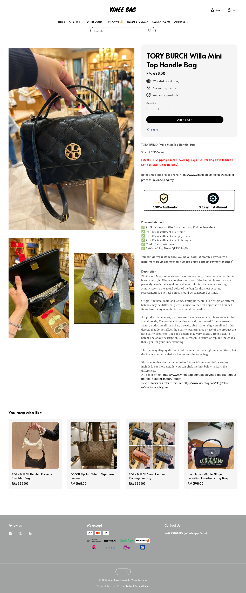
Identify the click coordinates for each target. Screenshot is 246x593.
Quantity (151, 103)
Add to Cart (185, 119)
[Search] (150, 30)
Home (61, 21)
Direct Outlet (94, 21)
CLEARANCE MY (161, 21)
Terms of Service (106, 586)
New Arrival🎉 (114, 21)
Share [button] (152, 129)
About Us (179, 21)
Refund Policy (142, 586)
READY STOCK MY (137, 21)
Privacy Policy (124, 586)
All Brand (74, 21)
